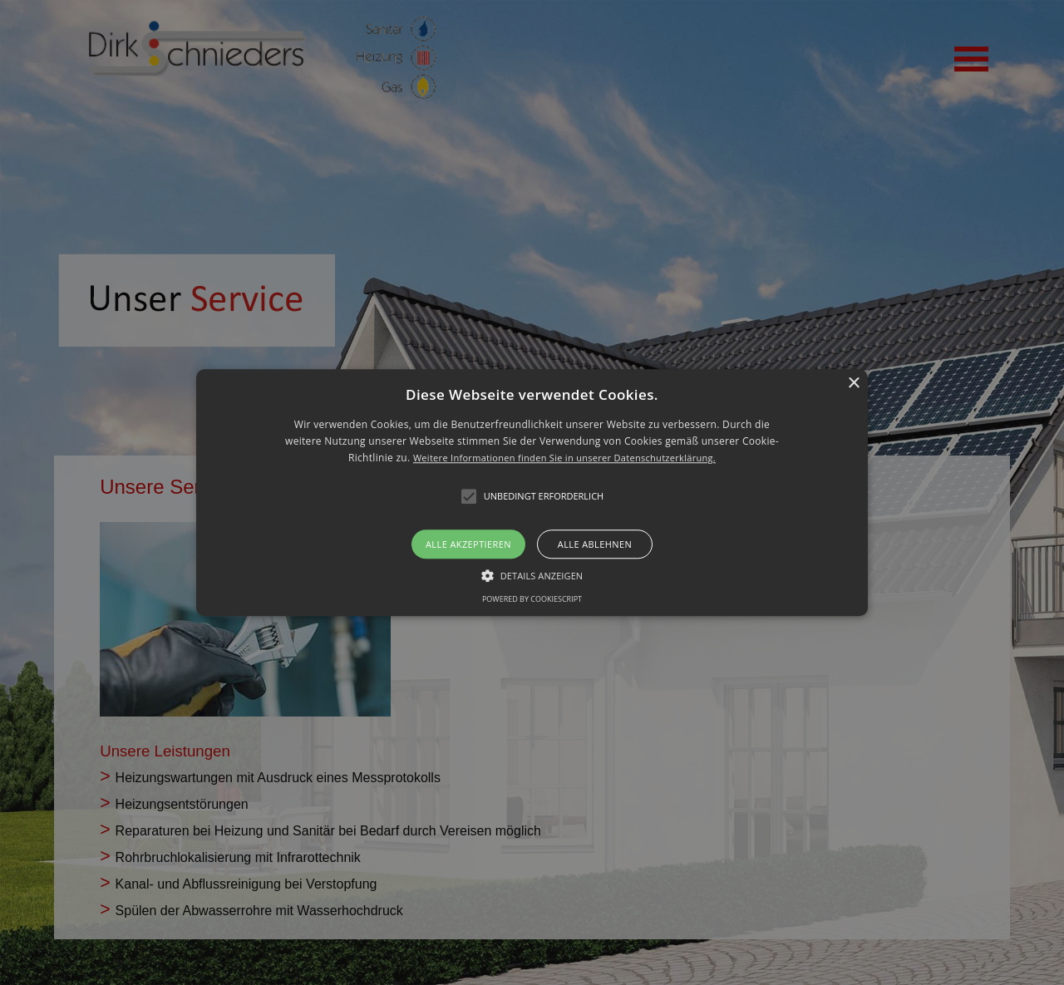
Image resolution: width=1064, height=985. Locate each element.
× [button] (853, 383)
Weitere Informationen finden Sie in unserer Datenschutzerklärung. (564, 458)
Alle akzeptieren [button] (468, 544)
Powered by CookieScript (532, 598)
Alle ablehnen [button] (595, 544)
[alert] (532, 492)
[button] (532, 492)
